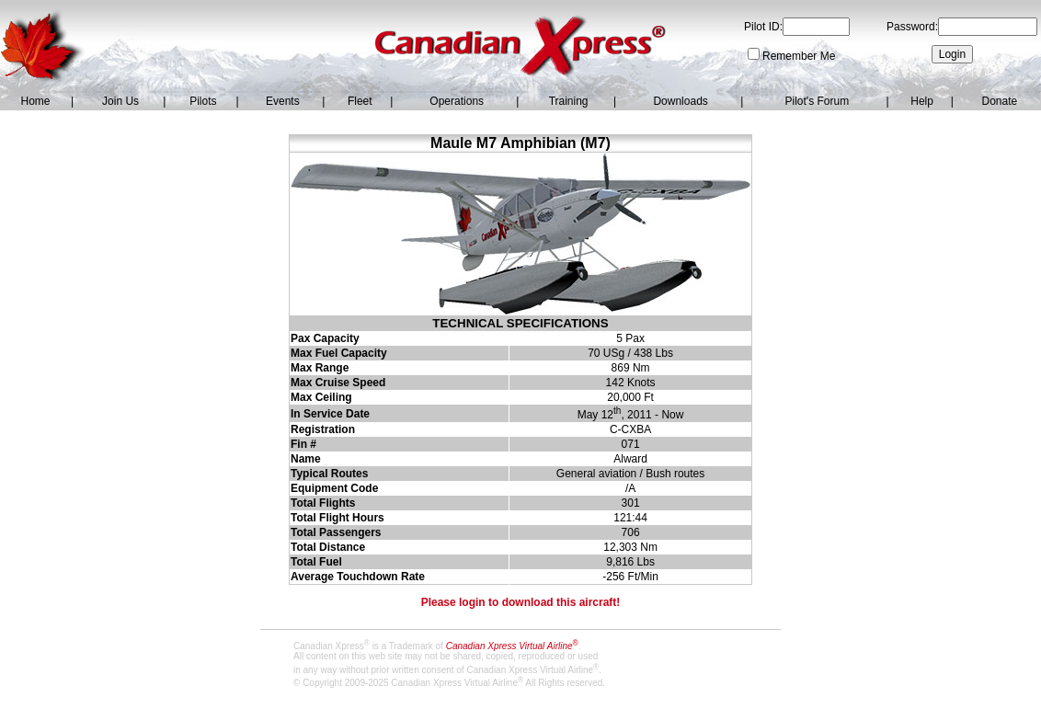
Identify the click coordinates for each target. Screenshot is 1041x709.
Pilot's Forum (817, 101)
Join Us (120, 101)
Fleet (360, 101)
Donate (999, 101)
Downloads (680, 101)
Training (569, 101)
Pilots (202, 101)
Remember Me (798, 56)
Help (921, 101)
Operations (456, 101)
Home (35, 101)
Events (283, 101)
